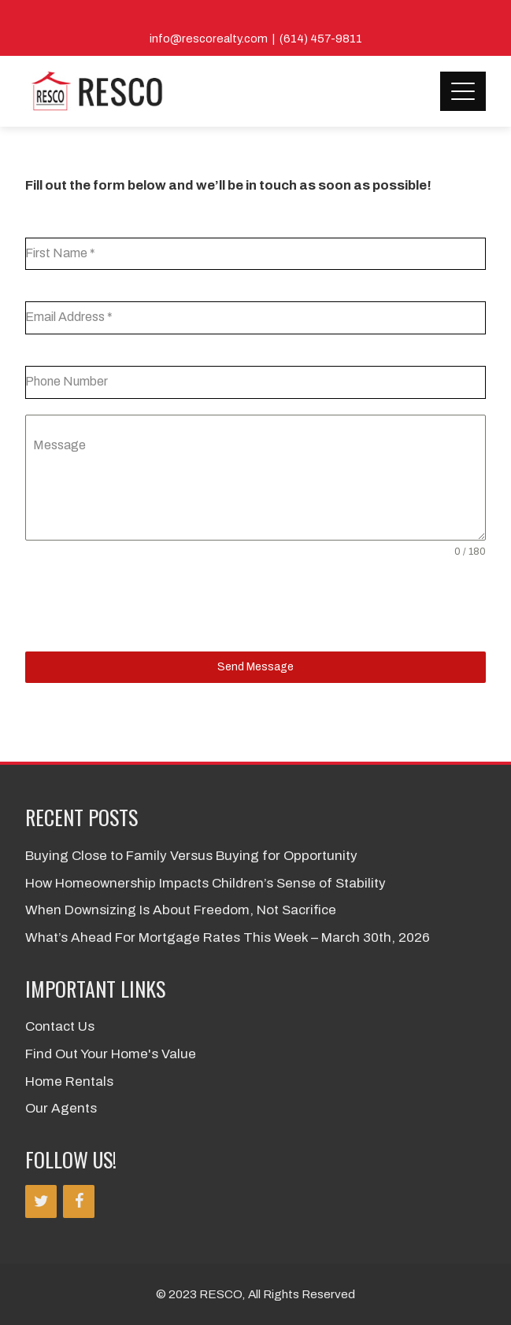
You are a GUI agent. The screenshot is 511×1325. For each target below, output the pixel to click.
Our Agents (61, 1108)
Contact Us (59, 1026)
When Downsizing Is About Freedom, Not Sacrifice (180, 909)
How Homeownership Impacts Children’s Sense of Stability (205, 883)
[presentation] (145, 605)
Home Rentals (69, 1081)
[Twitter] (41, 1201)
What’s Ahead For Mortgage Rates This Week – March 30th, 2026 (227, 937)
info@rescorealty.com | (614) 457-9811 (256, 38)
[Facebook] (78, 1201)
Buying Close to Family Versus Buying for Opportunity (191, 855)
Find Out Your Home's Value (110, 1053)
